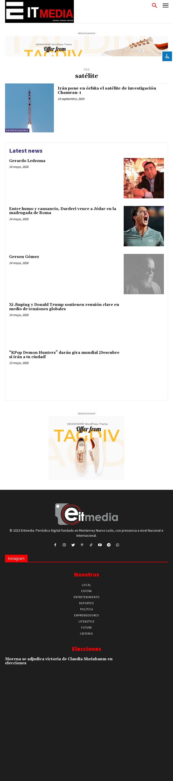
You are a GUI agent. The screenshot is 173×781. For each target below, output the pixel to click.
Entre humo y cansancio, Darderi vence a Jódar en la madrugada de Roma (62, 211)
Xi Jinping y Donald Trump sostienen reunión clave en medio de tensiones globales (64, 306)
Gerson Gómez (24, 256)
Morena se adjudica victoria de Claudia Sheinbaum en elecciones (59, 661)
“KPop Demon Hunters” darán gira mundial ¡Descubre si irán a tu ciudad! (64, 354)
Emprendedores (17, 130)
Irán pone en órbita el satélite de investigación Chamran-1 (107, 90)
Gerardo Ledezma (27, 161)
